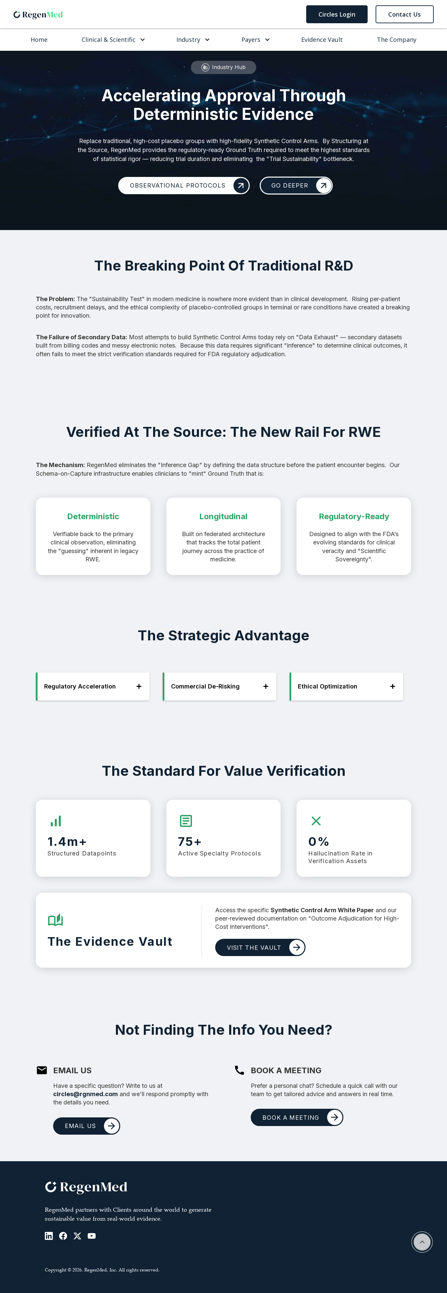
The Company (396, 39)
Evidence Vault (322, 39)
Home (39, 39)
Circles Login (336, 14)
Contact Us (404, 14)
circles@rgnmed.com (85, 1094)
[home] (38, 14)
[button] (112, 39)
